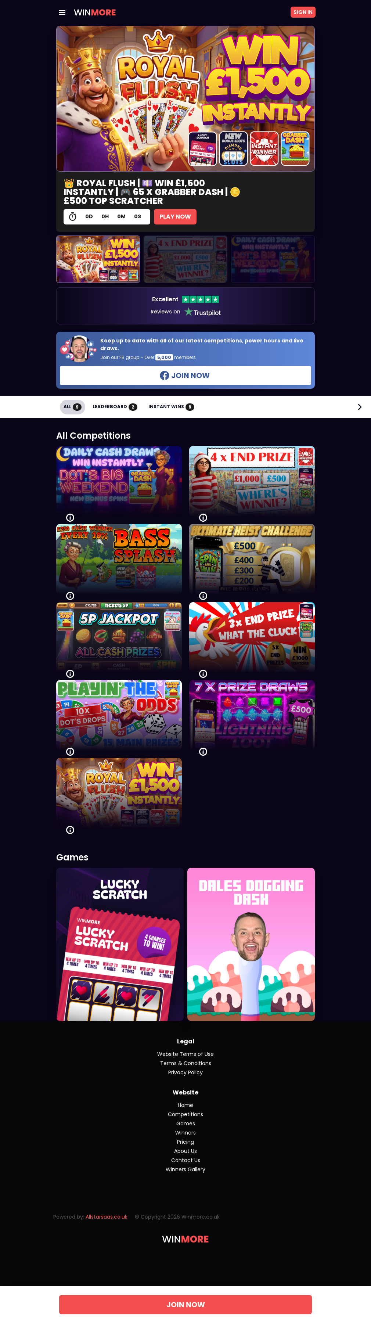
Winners (185, 1132)
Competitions (185, 1114)
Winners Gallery (185, 1169)
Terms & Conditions (185, 1063)
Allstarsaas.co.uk (106, 1216)
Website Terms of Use (185, 1054)
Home (185, 1105)
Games (185, 1123)
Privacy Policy (185, 1072)
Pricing (185, 1142)
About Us (185, 1151)
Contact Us (185, 1160)
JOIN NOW (185, 1304)
